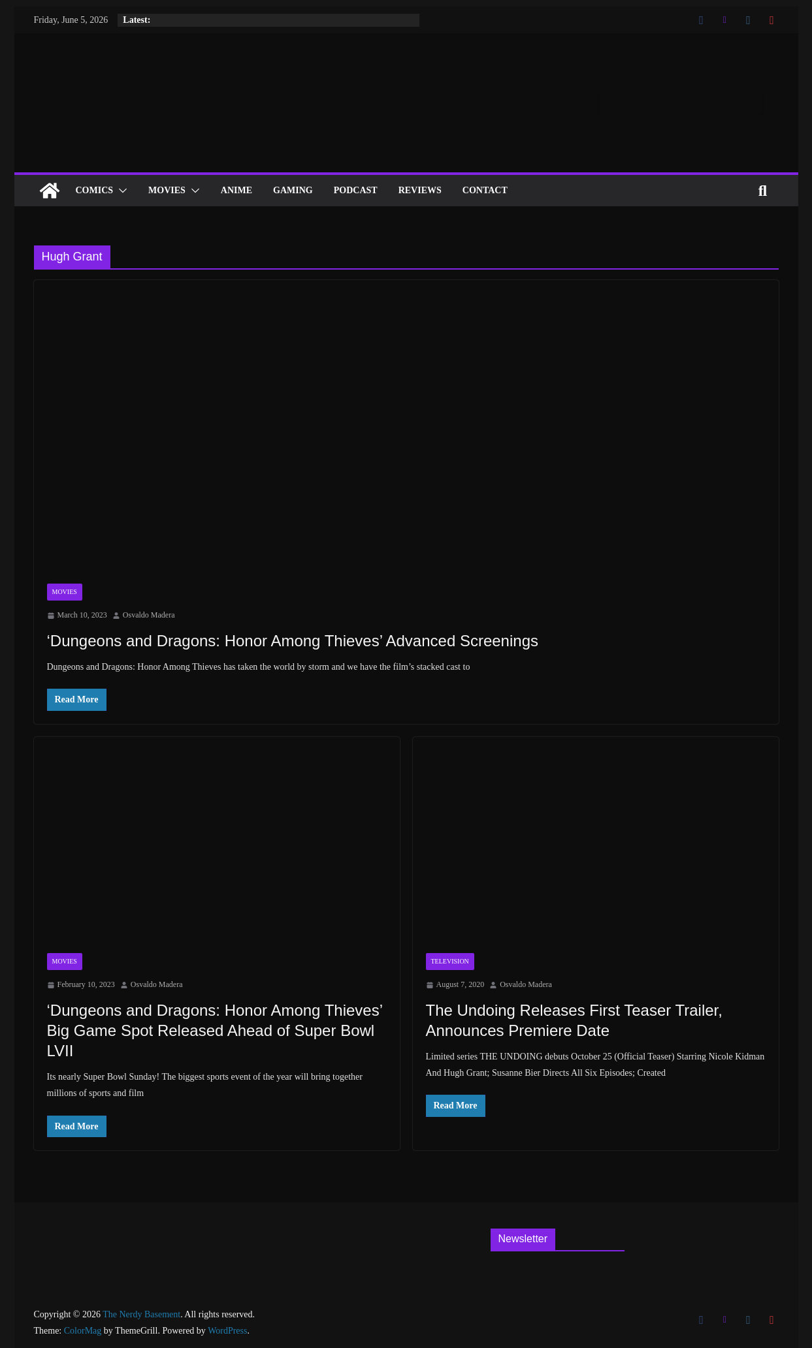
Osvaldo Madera (149, 614)
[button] (120, 190)
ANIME (236, 190)
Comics (95, 190)
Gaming (293, 190)
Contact (485, 190)
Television (450, 961)
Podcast (356, 190)
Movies (167, 190)
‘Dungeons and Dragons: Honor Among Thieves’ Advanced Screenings (292, 641)
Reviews (420, 190)
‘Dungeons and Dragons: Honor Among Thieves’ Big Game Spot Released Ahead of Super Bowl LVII (215, 1030)
